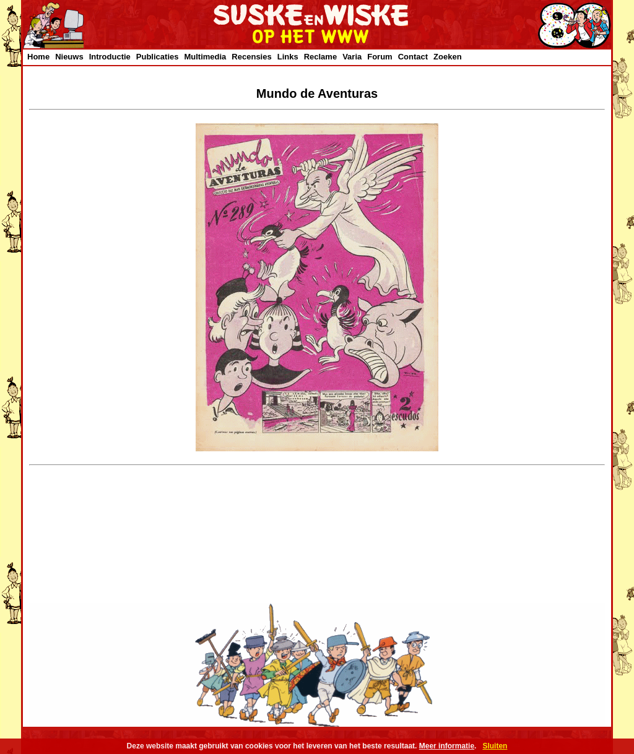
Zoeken (447, 56)
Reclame (320, 56)
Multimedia (205, 56)
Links (287, 56)
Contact (413, 56)
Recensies (251, 56)
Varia (352, 56)
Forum (379, 56)
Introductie (110, 56)
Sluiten (494, 746)
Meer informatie (446, 746)
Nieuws (69, 56)
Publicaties (157, 56)
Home (38, 56)
